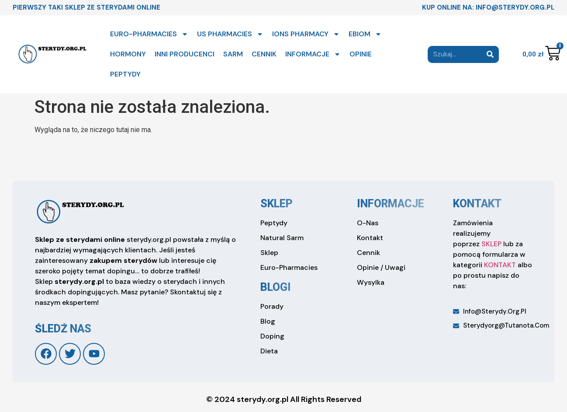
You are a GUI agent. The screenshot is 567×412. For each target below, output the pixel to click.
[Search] (490, 54)
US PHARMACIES (230, 34)
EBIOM (365, 34)
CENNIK (264, 54)
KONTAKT (500, 264)
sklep (276, 203)
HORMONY (128, 54)
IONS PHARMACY (306, 34)
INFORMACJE (313, 54)
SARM (233, 54)
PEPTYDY (125, 74)
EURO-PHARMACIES (149, 34)
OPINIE (360, 54)
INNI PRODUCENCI (184, 54)
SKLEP (491, 243)
